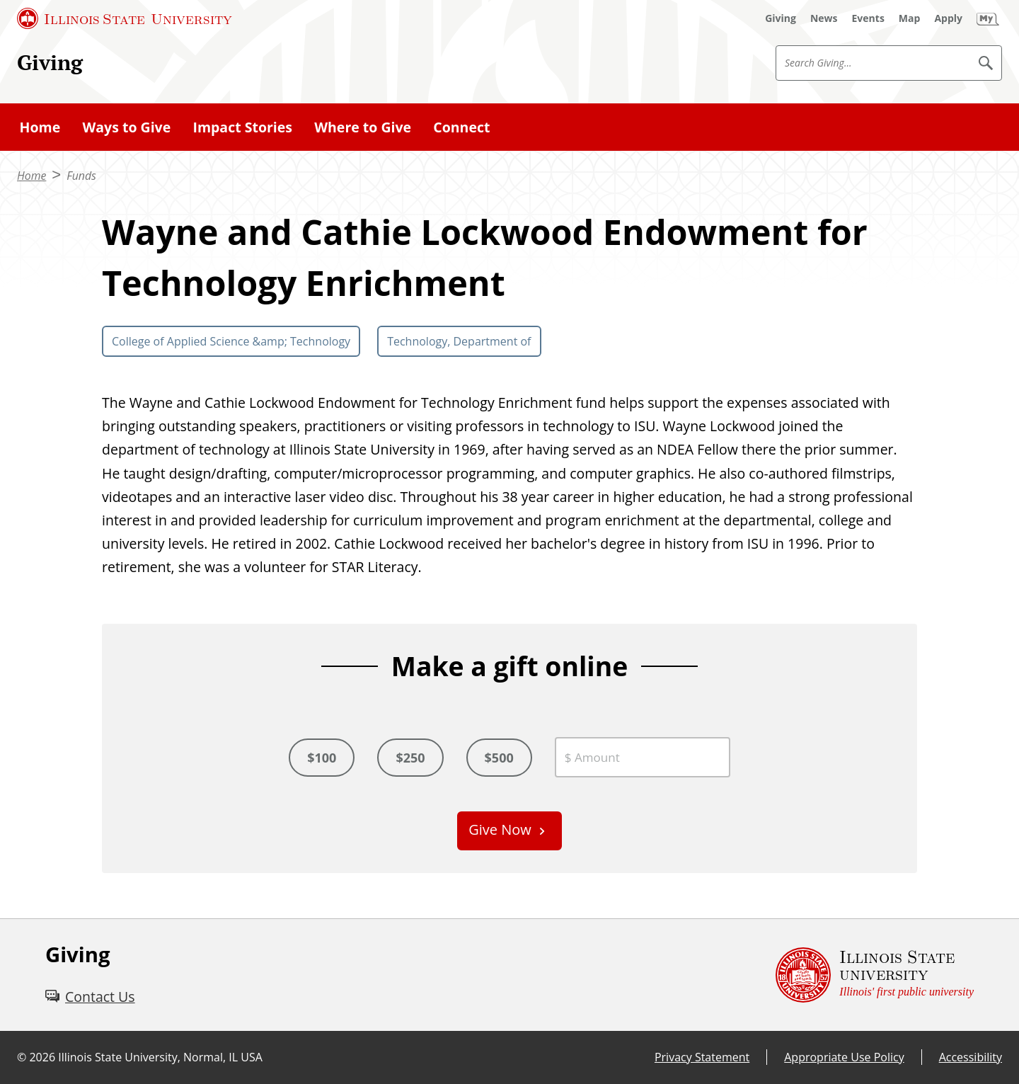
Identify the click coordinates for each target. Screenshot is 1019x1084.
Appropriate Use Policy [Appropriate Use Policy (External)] (844, 1057)
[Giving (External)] (780, 18)
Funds (81, 175)
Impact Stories (242, 127)
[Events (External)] (868, 18)
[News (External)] (824, 18)
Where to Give (362, 127)
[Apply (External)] (948, 18)
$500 (499, 757)
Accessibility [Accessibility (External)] (970, 1057)
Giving (50, 61)
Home (40, 127)
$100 (321, 757)
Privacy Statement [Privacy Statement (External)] (702, 1057)
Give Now (499, 829)
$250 (410, 757)
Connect (461, 127)
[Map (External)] (909, 18)
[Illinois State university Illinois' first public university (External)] (875, 975)
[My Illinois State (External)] (988, 18)
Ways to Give (126, 127)
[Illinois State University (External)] (124, 18)
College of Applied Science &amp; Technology (231, 341)
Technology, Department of (459, 341)
